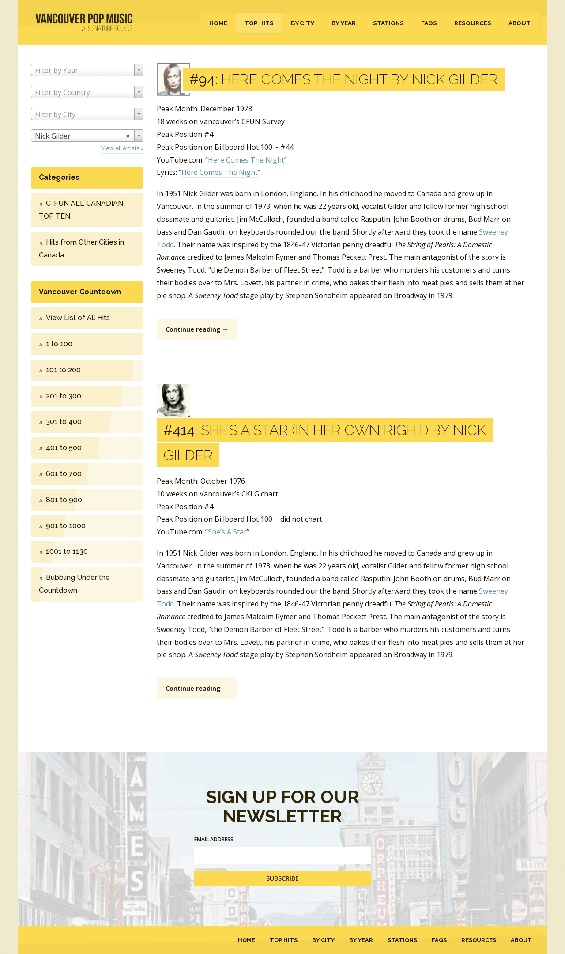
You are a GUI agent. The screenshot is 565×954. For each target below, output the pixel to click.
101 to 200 (63, 370)
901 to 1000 (66, 526)
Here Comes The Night (246, 160)
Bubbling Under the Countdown (74, 583)
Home (218, 22)
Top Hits (259, 22)
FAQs (429, 22)
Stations (388, 22)
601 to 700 (64, 473)
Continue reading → (197, 329)
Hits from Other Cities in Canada (81, 248)
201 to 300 (63, 396)
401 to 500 (64, 447)
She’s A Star (227, 532)
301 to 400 (64, 421)
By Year (343, 22)
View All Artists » (122, 148)
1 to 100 (59, 344)
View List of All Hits (78, 318)
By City (302, 22)
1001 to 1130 (67, 551)
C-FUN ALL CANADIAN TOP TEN (81, 209)
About (519, 22)
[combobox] (87, 70)
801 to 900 (64, 500)
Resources (472, 22)
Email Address (214, 839)
